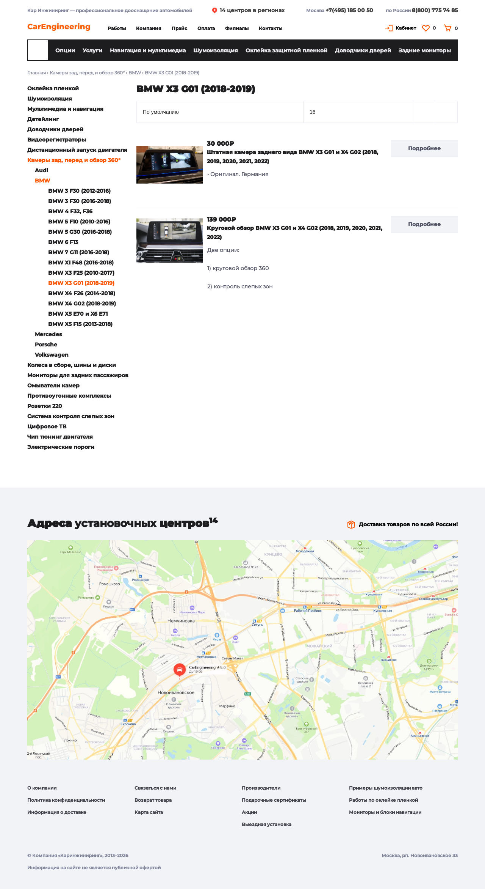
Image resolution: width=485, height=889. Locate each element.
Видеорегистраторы (56, 139)
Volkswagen (52, 354)
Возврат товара (153, 800)
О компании (41, 788)
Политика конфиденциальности (66, 800)
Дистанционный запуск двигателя (77, 149)
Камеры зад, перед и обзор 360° (87, 73)
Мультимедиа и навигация (65, 108)
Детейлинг (43, 119)
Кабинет (406, 28)
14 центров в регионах (252, 10)
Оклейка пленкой (53, 88)
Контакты (270, 28)
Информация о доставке (56, 812)
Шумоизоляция (215, 50)
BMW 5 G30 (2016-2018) (80, 231)
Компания (148, 28)
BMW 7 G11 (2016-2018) (78, 252)
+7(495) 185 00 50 (349, 10)
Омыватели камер (53, 385)
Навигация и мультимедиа (148, 50)
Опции (65, 50)
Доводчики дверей (363, 50)
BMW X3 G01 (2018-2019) (81, 283)
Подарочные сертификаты (274, 800)
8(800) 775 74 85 (435, 10)
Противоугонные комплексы (69, 395)
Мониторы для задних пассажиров (77, 375)
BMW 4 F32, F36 (70, 211)
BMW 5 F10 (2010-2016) (79, 221)
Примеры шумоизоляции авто (385, 788)
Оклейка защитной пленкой (286, 50)
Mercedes (48, 334)
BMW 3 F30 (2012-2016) (79, 190)
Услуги (92, 50)
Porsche (46, 344)
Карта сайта (149, 812)
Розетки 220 (44, 406)
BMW (134, 73)
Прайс (179, 28)
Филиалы (237, 28)
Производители (261, 788)
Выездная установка (266, 824)
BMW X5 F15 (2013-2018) (80, 324)
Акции (249, 812)
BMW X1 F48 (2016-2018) (81, 262)
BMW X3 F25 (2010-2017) (81, 272)
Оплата (206, 28)
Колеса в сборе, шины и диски (71, 365)
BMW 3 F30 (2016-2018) (79, 201)
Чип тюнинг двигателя (60, 436)
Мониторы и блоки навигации (385, 812)
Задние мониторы (425, 50)
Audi (41, 170)
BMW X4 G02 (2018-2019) (82, 303)
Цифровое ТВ (46, 426)
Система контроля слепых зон (70, 416)
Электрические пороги (60, 447)
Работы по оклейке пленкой (383, 800)
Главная (36, 73)
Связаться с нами (155, 788)
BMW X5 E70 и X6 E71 (78, 313)
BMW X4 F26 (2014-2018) (81, 293)
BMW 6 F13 (63, 242)
